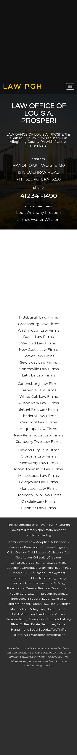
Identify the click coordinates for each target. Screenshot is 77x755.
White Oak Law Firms (38, 396)
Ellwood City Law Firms (38, 450)
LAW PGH (23, 86)
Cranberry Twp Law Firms (39, 441)
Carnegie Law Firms (38, 390)
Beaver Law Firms (38, 356)
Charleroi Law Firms (39, 416)
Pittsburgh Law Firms (38, 317)
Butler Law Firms (38, 336)
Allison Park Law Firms (38, 403)
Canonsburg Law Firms (39, 383)
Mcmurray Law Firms (39, 462)
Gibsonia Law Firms (38, 456)
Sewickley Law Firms (38, 362)
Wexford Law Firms (38, 343)
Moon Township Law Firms (38, 469)
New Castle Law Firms (38, 349)
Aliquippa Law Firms (38, 428)
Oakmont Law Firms (38, 422)
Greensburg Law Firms (38, 324)
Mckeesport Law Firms (38, 475)
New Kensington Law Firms (38, 435)
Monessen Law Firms (38, 488)
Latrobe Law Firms (38, 375)
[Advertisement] (38, 41)
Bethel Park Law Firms (39, 409)
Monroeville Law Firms (38, 369)
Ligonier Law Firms (38, 508)
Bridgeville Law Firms (38, 482)
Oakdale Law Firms (38, 501)
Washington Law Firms (38, 330)
